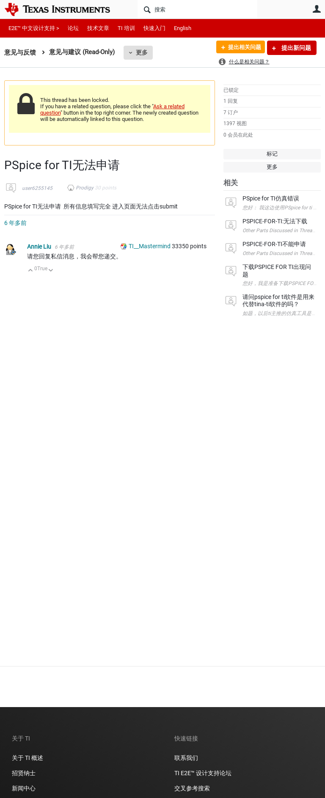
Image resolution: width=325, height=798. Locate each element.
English (182, 28)
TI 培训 (126, 28)
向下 (51, 270)
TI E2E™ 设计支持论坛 (202, 773)
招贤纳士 (24, 773)
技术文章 (98, 28)
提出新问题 (295, 47)
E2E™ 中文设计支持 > (33, 28)
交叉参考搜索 (192, 788)
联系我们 (186, 757)
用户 (316, 9)
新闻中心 (24, 788)
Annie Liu (39, 246)
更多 (142, 52)
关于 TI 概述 (27, 757)
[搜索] (197, 9)
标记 (272, 154)
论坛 (73, 28)
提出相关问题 (241, 47)
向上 (30, 270)
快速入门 (154, 28)
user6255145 (37, 188)
